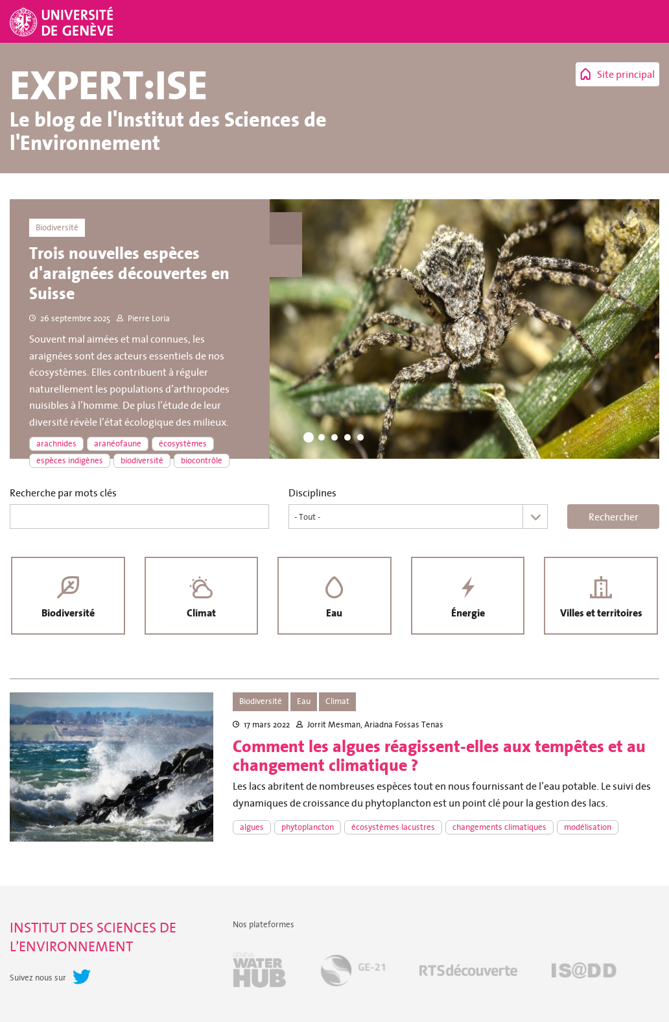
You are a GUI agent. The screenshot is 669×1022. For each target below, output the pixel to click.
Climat (201, 613)
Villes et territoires (601, 613)
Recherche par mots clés (63, 493)
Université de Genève (63, 21)
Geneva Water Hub (259, 970)
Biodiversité (68, 613)
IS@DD (584, 970)
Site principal (626, 74)
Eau (334, 613)
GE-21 (352, 970)
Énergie (468, 613)
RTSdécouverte (468, 970)
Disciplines (312, 493)
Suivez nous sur (38, 977)
